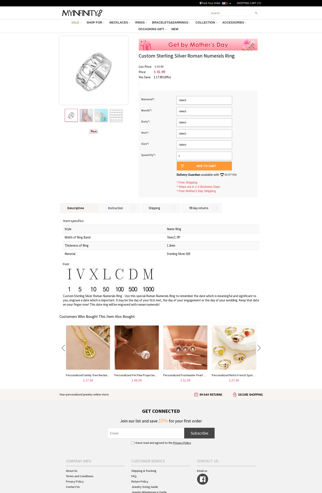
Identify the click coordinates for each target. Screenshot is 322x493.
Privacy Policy (182, 443)
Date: (146, 121)
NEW (175, 29)
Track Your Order (210, 3)
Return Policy (139, 481)
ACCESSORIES (234, 22)
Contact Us (73, 487)
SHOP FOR (95, 22)
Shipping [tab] (154, 208)
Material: (148, 99)
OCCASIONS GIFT (152, 29)
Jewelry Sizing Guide (144, 487)
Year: (145, 133)
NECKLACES (119, 22)
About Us (71, 471)
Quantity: (148, 155)
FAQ (134, 476)
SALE (76, 22)
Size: (145, 144)
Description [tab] (75, 208)
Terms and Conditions (79, 476)
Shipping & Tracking (143, 471)
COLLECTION (206, 22)
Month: (147, 110)
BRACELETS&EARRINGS (171, 22)
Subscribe (199, 433)
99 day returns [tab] (198, 208)
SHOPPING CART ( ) (249, 3)
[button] (63, 348)
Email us (202, 471)
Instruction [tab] (115, 208)
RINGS (141, 22)
